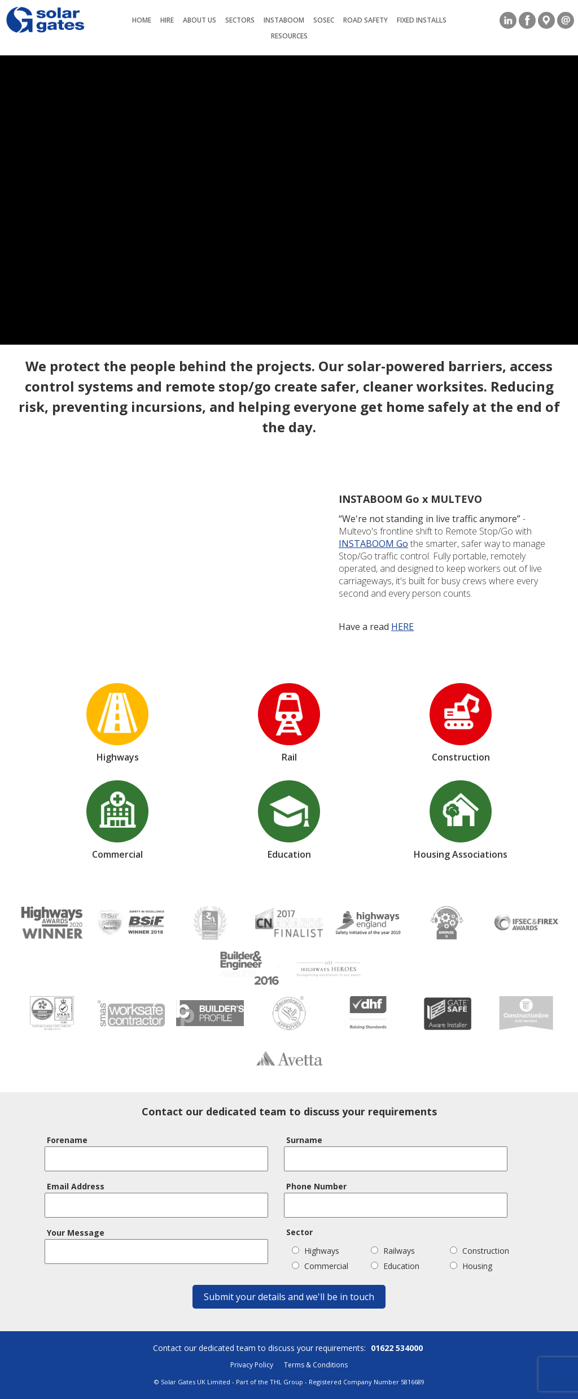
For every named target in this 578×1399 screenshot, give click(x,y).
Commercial (320, 1266)
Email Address (75, 1186)
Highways (315, 1250)
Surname (304, 1140)
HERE (402, 626)
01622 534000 (397, 1347)
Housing (471, 1266)
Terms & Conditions (316, 1365)
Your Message (75, 1232)
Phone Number (316, 1186)
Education (395, 1266)
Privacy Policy (251, 1365)
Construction (479, 1250)
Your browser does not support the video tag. (289, 200)
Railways (393, 1250)
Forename (67, 1140)
